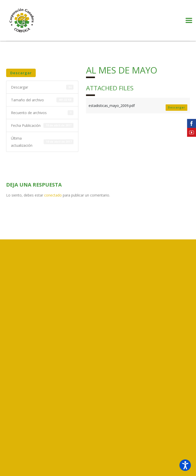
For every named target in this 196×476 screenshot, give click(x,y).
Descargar (21, 72)
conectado (53, 195)
